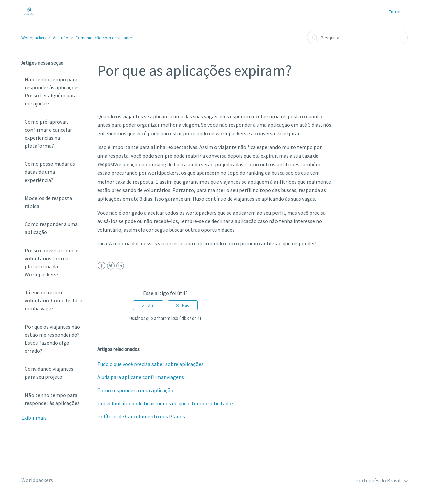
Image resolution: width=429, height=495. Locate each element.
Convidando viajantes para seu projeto (49, 372)
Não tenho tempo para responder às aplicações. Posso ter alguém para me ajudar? (53, 91)
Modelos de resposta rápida (48, 202)
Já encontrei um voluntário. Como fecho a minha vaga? (53, 300)
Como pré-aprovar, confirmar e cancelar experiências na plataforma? (48, 133)
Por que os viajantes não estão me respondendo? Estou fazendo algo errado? (52, 338)
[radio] (148, 305)
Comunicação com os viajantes (104, 38)
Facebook (101, 266)
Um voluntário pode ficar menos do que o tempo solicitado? (165, 403)
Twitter (111, 266)
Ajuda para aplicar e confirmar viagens (140, 377)
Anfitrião (60, 38)
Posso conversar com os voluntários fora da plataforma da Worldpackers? (52, 262)
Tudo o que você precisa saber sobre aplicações (150, 364)
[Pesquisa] (357, 37)
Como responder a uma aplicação (51, 228)
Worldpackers (33, 38)
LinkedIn (120, 266)
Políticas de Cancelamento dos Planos (141, 416)
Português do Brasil (378, 480)
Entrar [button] (395, 12)
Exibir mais (34, 417)
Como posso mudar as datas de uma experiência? (50, 171)
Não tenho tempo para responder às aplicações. (53, 399)
